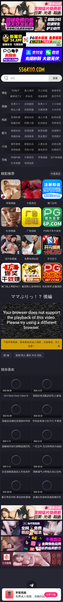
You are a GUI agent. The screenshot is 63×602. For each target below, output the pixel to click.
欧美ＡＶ (42, 103)
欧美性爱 (56, 117)
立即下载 (51, 594)
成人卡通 (42, 117)
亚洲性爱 (15, 117)
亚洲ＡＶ (15, 103)
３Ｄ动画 (56, 103)
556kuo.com (32, 69)
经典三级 (29, 122)
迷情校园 (15, 149)
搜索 (55, 78)
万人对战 (42, 90)
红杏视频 (15, 163)
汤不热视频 (56, 157)
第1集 (6, 355)
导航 (4, 160)
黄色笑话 (42, 149)
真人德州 (29, 90)
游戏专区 (56, 90)
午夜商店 (29, 157)
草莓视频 (42, 157)
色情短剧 (29, 163)
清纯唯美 (29, 136)
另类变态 (56, 122)
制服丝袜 (15, 122)
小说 (4, 146)
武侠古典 (56, 143)
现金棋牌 (42, 96)
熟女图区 (42, 136)
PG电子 (15, 90)
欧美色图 (42, 130)
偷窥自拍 (15, 130)
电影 (4, 119)
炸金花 (29, 96)
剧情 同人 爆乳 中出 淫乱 (29, 355)
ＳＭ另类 (56, 109)
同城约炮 (15, 157)
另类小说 (29, 149)
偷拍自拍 (29, 117)
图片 (4, 133)
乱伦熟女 (42, 122)
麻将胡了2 (15, 96)
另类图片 (56, 136)
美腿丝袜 (15, 136)
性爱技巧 (56, 149)
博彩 (4, 93)
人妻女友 (42, 143)
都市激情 (15, 143)
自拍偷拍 (29, 103)
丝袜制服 (29, 109)
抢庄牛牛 (56, 96)
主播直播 (42, 109)
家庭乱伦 (29, 143)
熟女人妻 (15, 109)
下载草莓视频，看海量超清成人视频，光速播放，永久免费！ (31, 344)
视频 (4, 106)
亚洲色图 (29, 130)
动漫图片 (56, 130)
